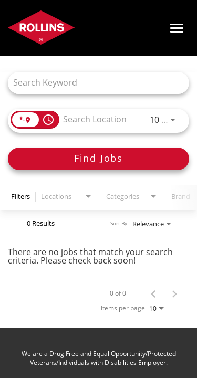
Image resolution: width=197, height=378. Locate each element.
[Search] (98, 159)
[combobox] (93, 82)
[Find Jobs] (98, 159)
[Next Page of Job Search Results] (174, 293)
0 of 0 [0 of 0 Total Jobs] (118, 293)
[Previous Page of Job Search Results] (153, 293)
